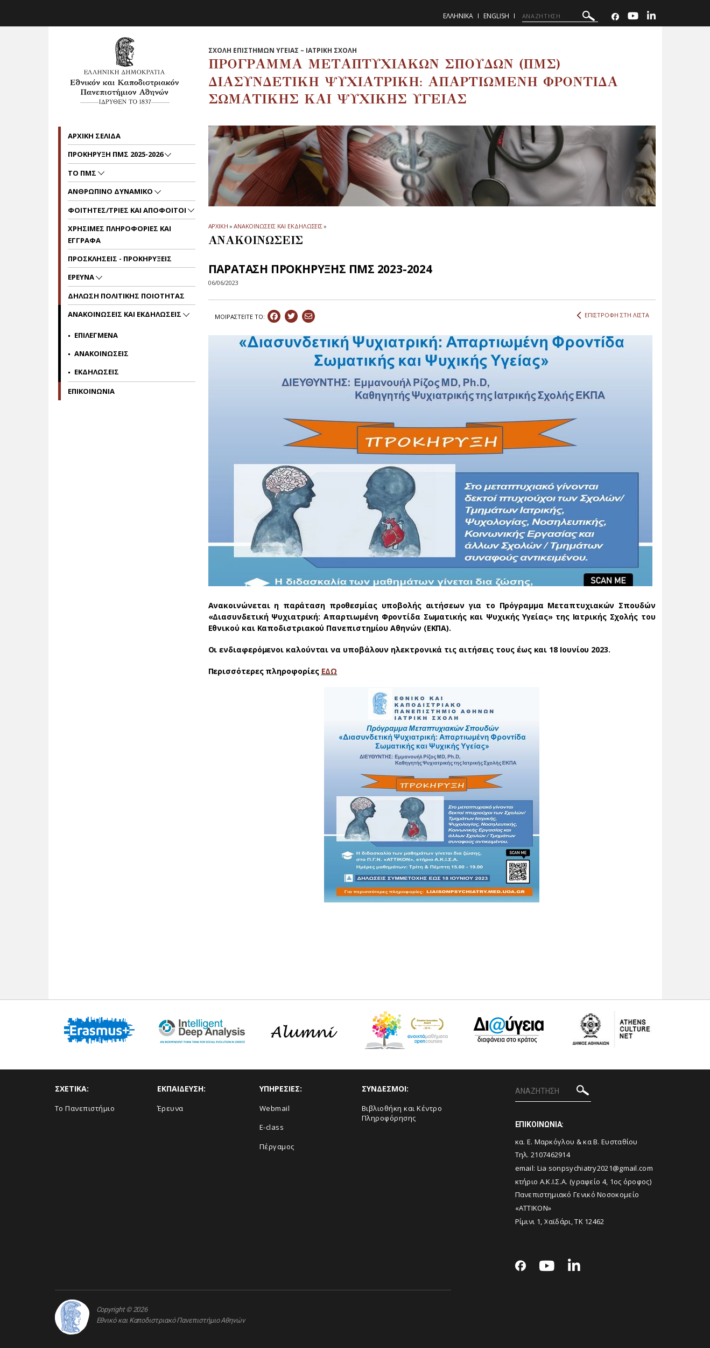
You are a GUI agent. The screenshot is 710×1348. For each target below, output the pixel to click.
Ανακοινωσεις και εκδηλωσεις (125, 314)
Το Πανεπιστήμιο (85, 1108)
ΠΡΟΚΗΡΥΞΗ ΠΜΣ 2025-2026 (116, 154)
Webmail (274, 1108)
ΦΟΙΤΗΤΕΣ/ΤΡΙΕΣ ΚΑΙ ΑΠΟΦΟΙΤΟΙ (128, 210)
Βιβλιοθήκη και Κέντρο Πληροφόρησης (402, 1113)
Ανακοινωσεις (101, 353)
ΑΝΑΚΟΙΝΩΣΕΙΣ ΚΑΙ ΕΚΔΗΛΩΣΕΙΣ (278, 226)
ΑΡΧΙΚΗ (218, 226)
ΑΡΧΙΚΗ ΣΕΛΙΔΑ (94, 136)
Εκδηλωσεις (96, 372)
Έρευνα (170, 1108)
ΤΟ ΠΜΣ (83, 173)
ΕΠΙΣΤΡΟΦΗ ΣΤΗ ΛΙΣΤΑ (613, 315)
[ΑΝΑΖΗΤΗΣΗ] (560, 16)
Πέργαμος (276, 1146)
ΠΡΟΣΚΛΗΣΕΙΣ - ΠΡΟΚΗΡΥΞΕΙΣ (120, 258)
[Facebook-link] (615, 17)
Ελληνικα (458, 15)
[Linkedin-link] (651, 17)
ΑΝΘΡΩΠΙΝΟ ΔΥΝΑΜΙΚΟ (111, 191)
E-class (271, 1127)
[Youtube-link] (633, 17)
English (496, 15)
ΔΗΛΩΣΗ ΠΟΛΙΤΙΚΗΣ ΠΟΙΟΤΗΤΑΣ (126, 296)
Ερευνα (82, 277)
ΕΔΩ (329, 671)
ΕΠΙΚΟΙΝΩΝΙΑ (91, 391)
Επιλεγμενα (96, 335)
